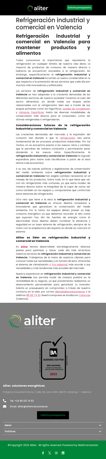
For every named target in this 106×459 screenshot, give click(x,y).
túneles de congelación (76, 109)
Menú (8, 425)
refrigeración (67, 138)
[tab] (53, 425)
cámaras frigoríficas (31, 112)
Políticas (10, 431)
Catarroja (84, 295)
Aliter (24, 246)
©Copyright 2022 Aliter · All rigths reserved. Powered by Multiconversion (53, 445)
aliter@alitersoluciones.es (70, 291)
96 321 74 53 (33, 295)
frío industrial (60, 264)
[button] (79, 7)
